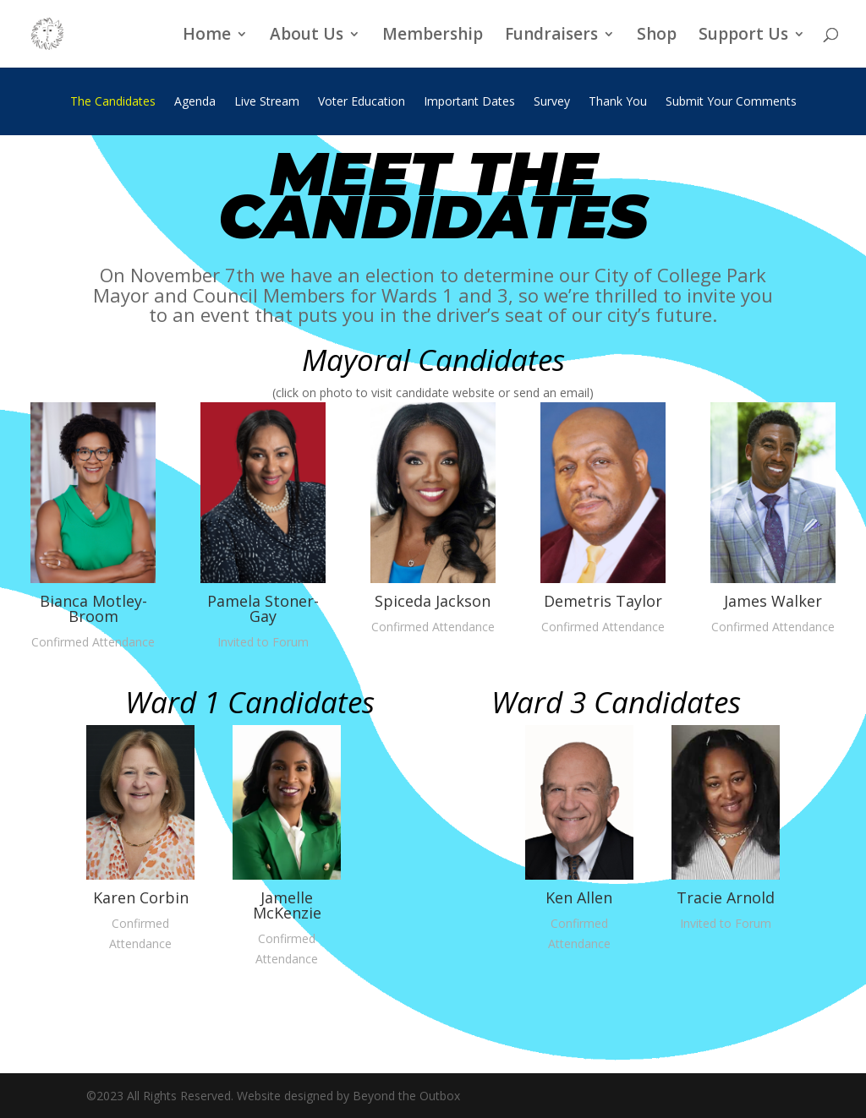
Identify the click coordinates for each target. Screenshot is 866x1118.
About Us (306, 36)
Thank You (618, 102)
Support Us (743, 36)
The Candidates (113, 102)
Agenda (195, 102)
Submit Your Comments (731, 102)
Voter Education (361, 102)
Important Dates (469, 102)
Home (207, 36)
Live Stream (266, 102)
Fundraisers (551, 36)
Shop (657, 36)
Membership (432, 36)
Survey (552, 102)
